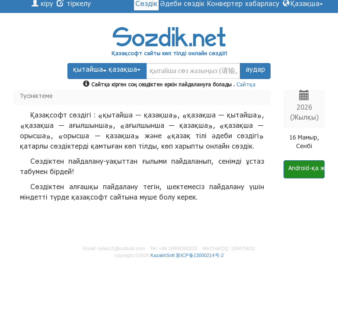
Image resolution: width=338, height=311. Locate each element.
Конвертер (224, 5)
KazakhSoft (162, 255)
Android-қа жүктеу (306, 169)
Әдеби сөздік (182, 5)
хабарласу (262, 5)
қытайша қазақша (106, 71)
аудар (255, 71)
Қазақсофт (127, 54)
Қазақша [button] (306, 5)
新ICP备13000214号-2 (199, 255)
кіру (45, 5)
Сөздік (146, 5)
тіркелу (77, 5)
